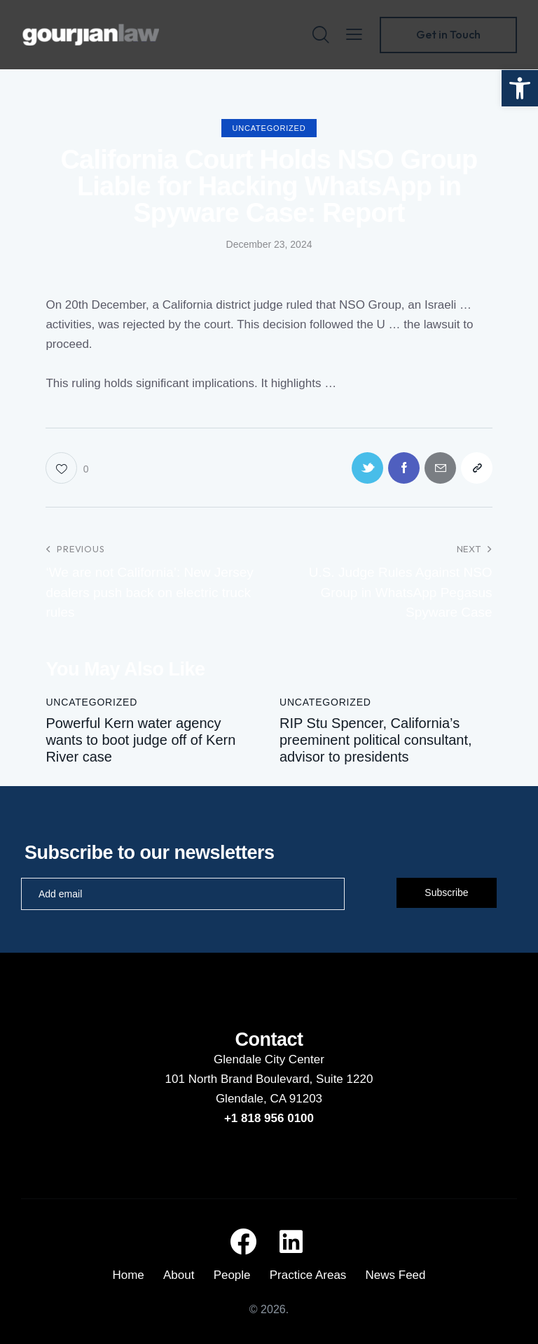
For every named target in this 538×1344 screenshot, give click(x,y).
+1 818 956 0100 (269, 1118)
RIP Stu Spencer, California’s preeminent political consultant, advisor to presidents (376, 739)
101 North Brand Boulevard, (240, 1079)
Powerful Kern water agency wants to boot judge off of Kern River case (140, 739)
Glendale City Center (269, 1059)
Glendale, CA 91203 (269, 1098)
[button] (520, 88)
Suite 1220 (344, 1079)
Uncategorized (269, 128)
